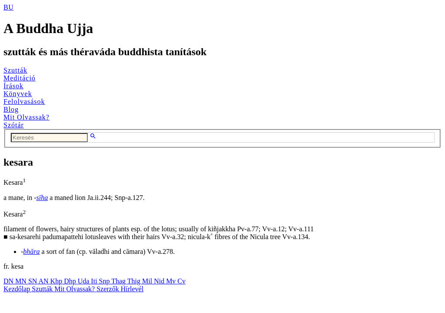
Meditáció (19, 78)
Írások (13, 86)
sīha (42, 197)
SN (33, 281)
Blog (11, 109)
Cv (181, 281)
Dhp (71, 281)
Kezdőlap (17, 289)
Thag (119, 281)
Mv (171, 281)
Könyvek (17, 93)
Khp (57, 281)
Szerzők (108, 289)
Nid (160, 281)
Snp (105, 281)
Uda (84, 281)
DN (9, 281)
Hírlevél (132, 289)
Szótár (13, 125)
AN (44, 281)
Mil (148, 281)
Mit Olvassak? (26, 117)
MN (21, 281)
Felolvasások (24, 101)
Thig (134, 281)
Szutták (15, 70)
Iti (95, 281)
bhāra (31, 251)
